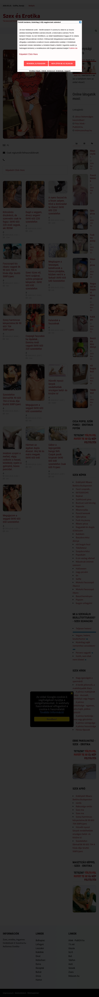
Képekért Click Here (28, 54)
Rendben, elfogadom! (36, 63)
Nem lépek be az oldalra (62, 63)
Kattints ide (73, 48)
